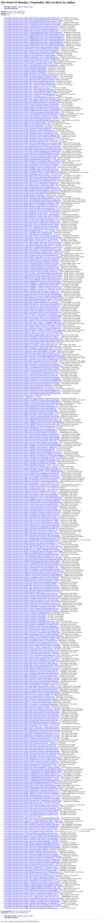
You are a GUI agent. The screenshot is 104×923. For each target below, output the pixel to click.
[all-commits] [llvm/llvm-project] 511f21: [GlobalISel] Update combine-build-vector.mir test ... (32, 169)
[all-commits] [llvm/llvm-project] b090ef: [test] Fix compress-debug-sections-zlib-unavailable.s (32, 335)
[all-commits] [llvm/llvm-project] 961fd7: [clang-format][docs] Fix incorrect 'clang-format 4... (32, 65)
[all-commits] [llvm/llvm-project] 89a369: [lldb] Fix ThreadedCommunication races (29, 666)
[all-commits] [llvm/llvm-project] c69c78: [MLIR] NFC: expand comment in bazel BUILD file (32, 214)
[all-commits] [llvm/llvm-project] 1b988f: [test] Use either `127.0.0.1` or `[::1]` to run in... (30, 492)
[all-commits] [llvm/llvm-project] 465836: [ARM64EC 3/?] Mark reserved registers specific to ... (32, 286)
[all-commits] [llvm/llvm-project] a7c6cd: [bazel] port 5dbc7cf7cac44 (24, 193)
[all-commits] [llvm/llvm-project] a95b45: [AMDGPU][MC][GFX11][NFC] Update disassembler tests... (34, 39)
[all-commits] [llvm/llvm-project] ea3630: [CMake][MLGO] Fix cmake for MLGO (28, 880)
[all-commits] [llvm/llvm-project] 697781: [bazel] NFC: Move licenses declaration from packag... (32, 209)
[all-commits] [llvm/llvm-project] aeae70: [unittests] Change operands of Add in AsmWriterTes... (32, 658)
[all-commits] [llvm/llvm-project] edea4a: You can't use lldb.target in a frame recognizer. (30, 55)
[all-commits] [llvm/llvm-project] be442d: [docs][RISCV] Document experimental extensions (31, 691)
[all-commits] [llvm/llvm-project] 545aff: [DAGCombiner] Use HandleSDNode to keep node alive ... (34, 250)
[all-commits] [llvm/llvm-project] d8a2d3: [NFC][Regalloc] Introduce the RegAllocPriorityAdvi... (33, 393)
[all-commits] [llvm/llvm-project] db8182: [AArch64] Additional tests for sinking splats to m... (32, 266)
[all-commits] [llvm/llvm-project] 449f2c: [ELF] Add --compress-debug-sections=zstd (29, 352)
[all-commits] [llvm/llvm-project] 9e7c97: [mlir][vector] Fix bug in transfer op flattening (30, 808)
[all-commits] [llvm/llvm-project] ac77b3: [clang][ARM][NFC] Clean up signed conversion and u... (33, 279)
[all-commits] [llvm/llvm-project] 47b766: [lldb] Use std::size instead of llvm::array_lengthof (31, 522)
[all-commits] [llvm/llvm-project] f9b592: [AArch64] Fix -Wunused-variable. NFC (28, 348)
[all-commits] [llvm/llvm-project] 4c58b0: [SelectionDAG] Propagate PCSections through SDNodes (33, 559)
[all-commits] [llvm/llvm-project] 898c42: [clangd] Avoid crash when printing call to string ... (31, 611)
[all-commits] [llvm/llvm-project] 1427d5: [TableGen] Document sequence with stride (29, 448)
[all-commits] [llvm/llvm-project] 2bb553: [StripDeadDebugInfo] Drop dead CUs (28, 159)
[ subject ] (26, 6)
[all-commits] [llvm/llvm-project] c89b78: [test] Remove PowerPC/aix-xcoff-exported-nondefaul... (33, 312)
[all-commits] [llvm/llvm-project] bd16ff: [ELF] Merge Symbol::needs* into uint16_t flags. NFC (32, 354)
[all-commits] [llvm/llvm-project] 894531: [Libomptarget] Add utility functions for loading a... (32, 509)
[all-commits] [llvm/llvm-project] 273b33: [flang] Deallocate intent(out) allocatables (29, 831)
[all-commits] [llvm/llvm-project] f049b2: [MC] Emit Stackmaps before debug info (28, 906)
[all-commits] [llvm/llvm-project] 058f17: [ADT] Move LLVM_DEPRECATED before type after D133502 (35, 357)
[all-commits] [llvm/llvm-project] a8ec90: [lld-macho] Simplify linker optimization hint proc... (32, 255)
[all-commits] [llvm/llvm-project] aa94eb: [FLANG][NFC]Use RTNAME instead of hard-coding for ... (34, 570)
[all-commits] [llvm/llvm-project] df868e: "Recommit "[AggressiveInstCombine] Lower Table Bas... (33, 276)
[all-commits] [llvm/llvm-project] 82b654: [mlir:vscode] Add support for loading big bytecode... (32, 717)
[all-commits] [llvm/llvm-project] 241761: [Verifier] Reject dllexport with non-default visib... (31, 309)
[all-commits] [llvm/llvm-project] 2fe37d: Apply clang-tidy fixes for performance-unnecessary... (32, 582)
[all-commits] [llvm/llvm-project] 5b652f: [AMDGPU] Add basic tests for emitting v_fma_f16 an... (33, 453)
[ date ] (31, 6)
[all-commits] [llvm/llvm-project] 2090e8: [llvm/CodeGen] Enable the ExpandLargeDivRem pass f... (33, 574)
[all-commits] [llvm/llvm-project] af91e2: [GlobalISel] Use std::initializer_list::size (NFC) (30, 61)
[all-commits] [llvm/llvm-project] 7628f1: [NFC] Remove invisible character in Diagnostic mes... (32, 222)
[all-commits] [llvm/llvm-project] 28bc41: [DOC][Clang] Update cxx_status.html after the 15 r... (32, 728)
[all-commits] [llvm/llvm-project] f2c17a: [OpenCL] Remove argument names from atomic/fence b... (33, 805)
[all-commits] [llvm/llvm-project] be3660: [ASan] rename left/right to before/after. (28, 385)
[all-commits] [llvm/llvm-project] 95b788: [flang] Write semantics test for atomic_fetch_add (31, 530)
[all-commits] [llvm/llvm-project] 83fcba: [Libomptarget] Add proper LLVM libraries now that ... (32, 513)
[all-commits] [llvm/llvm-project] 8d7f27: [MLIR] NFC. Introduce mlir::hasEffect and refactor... (32, 824)
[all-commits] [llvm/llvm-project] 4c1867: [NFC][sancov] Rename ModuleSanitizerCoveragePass (33, 847)
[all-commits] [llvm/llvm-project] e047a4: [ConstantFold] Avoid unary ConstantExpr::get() (31, 640)
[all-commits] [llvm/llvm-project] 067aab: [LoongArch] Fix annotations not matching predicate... (32, 401)
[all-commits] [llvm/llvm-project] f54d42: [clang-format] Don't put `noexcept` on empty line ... (32, 291)
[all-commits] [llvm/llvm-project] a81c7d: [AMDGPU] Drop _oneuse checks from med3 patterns (32, 525)
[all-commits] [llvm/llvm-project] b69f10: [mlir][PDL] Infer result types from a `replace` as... (31, 722)
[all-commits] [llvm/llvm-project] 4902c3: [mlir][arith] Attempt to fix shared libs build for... (31, 431)
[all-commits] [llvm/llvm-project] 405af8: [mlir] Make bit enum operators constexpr (29, 533)
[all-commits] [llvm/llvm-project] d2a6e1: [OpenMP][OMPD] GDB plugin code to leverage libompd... (34, 898)
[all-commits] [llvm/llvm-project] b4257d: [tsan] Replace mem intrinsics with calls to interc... (31, 838)
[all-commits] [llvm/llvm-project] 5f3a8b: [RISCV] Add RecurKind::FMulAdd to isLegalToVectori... (34, 247)
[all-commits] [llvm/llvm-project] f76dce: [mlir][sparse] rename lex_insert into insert (29, 138)
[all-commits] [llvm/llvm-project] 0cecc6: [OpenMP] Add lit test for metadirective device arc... (32, 187)
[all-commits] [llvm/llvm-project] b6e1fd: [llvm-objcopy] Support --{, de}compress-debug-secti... (33, 328)
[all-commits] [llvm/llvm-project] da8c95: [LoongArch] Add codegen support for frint (29, 405)
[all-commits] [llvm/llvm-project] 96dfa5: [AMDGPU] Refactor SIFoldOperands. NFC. (30, 450)
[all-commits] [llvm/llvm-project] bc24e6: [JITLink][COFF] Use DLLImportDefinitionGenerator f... (33, 801)
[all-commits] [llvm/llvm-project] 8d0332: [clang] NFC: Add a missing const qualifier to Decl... (32, 818)
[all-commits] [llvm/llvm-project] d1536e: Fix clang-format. (22, 483)
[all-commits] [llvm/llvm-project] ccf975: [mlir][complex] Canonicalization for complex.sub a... (32, 526)
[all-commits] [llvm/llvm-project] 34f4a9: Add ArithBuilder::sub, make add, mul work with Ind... (32, 478)
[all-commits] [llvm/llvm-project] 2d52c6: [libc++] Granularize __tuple (25, 96)
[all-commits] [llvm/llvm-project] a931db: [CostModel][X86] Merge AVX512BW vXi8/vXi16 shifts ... (34, 788)
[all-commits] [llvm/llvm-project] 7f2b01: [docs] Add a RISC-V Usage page (26, 684)
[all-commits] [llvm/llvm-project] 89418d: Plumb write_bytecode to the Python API (28, 580)
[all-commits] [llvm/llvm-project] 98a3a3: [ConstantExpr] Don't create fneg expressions (30, 639)
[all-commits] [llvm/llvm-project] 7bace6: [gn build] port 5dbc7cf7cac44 (25, 614)
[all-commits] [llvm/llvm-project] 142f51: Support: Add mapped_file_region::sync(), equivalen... (32, 709)
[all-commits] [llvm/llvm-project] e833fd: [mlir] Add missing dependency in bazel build (30, 102)
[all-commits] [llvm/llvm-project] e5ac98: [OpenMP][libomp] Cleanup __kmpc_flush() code (31, 489)
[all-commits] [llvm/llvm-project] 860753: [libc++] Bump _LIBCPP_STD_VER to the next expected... (34, 99)
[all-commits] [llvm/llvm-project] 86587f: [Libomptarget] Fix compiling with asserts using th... (32, 515)
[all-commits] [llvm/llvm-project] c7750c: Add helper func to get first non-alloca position (30, 759)
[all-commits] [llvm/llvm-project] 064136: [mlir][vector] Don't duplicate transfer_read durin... (31, 806)
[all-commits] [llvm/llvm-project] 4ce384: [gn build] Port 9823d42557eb (25, 70)
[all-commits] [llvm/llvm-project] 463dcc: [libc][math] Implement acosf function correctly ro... (32, 78)
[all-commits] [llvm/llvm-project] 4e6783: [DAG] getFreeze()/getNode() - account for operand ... (32, 767)
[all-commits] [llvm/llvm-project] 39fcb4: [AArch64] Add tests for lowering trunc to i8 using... (32, 377)
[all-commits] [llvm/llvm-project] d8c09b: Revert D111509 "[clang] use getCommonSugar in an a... (33, 346)
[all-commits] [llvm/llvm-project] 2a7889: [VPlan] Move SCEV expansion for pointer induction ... (33, 379)
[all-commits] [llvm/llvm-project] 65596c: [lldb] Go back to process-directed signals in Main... (32, 665)
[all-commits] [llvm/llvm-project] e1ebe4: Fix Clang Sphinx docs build (25, 122)
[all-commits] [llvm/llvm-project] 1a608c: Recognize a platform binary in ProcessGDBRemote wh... (33, 444)
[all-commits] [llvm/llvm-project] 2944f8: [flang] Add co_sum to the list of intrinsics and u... (31, 531)
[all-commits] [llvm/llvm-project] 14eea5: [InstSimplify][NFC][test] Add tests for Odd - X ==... (32, 229)
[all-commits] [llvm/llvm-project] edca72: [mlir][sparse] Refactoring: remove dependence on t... (32, 673)
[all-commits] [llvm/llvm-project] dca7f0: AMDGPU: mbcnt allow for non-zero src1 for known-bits (33, 257)
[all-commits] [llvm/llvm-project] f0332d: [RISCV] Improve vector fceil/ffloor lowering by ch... (32, 235)
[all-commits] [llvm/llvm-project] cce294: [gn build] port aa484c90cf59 (25, 618)
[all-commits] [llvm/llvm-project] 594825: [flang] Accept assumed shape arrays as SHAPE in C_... (33, 52)
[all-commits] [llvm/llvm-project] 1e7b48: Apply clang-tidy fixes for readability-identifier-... (31, 583)
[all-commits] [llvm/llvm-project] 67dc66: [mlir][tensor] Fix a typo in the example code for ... (31, 671)
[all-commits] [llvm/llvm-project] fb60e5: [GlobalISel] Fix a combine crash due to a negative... (32, 165)
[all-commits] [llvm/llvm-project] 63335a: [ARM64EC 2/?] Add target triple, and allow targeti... (32, 284)
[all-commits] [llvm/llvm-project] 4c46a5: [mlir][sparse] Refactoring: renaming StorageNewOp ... (33, 668)
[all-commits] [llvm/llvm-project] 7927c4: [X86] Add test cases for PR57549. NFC (28, 234)
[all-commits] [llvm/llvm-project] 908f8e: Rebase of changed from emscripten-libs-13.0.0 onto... (32, 735)
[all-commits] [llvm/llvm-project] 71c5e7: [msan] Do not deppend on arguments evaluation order (32, 860)
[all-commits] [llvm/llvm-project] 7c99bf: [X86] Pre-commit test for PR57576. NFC (29, 245)
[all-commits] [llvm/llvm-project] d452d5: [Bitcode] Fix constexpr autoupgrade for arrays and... (32, 644)
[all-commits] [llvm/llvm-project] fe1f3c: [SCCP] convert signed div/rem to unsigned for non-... (32, 748)
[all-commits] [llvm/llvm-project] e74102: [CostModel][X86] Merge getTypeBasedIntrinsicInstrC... (33, 780)
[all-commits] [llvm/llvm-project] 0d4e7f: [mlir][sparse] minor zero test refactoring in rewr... (31, 131)
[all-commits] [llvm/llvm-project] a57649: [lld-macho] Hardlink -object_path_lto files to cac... (32, 544)
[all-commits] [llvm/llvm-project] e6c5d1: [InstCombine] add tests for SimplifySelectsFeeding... (32, 751)
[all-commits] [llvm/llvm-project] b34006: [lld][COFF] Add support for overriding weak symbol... (33, 148)
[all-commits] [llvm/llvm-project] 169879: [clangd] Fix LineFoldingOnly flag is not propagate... (32, 416)
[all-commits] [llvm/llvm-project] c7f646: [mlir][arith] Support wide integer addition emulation (32, 439)
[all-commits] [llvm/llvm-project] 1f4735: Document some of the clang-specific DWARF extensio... (33, 144)
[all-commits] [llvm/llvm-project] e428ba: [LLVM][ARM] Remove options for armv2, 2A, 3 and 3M (33, 270)
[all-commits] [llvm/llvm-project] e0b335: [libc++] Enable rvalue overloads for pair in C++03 (31, 94)
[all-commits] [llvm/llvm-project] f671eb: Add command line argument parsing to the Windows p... (33, 201)
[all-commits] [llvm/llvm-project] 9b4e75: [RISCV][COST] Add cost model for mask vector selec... (33, 546)
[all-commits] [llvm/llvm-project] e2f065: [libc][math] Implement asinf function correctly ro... (32, 76)
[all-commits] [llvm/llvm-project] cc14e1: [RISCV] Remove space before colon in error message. (32, 244)
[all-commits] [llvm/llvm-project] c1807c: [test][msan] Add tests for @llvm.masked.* (29, 864)
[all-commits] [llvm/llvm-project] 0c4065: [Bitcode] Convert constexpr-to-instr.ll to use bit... (31, 642)
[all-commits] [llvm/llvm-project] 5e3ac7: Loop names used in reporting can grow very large (31, 442)
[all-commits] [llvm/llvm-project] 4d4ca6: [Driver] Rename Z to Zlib (24, 343)
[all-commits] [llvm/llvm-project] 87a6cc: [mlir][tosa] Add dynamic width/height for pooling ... (32, 609)
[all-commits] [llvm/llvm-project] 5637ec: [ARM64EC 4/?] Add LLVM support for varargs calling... (33, 287)
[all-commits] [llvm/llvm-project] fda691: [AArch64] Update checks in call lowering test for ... (32, 170)
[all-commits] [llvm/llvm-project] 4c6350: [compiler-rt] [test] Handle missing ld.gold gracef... (31, 827)
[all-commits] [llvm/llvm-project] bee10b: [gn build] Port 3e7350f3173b (25, 73)
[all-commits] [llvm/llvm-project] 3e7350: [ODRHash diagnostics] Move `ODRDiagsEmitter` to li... (33, 872)
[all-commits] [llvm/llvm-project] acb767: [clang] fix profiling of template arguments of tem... (31, 566)
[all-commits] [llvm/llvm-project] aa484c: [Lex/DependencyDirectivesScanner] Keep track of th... (33, 188)
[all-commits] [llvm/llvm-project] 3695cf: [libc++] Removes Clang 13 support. (27, 87)
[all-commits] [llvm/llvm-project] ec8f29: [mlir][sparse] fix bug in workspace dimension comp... (32, 135)
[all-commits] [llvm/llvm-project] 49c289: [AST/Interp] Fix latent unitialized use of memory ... (32, 336)
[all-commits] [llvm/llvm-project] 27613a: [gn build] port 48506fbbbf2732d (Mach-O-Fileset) (31, 624)
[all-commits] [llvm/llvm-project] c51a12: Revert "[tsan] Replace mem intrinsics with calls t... (31, 834)
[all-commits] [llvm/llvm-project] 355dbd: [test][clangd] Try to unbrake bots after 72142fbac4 (31, 865)
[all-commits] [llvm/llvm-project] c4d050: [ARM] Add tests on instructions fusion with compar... (32, 364)
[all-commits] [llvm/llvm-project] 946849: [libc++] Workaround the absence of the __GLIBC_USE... (33, 821)
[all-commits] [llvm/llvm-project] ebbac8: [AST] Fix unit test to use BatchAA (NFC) (29, 657)
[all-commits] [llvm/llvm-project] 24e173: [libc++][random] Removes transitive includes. (30, 91)
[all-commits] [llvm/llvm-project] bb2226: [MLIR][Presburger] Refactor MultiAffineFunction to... (33, 540)
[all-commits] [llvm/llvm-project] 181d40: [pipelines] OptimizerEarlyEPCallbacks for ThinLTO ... (33, 844)
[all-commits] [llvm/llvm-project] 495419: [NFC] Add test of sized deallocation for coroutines (31, 224)
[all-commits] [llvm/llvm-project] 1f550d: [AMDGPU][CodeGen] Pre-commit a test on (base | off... (33, 421)
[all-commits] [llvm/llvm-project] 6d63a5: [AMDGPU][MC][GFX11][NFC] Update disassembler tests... (34, 45)
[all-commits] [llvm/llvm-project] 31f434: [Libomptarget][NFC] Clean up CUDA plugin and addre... (33, 502)
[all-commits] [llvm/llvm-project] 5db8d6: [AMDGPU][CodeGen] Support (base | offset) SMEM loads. (34, 422)
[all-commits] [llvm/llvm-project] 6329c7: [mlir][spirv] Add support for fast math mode (30, 543)
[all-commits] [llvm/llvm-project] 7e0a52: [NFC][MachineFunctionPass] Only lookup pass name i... (33, 22)
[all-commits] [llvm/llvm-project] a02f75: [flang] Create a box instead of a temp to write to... (31, 829)
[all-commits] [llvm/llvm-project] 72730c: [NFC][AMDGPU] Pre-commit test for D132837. (31, 115)
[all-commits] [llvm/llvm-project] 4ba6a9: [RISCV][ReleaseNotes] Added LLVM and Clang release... (34, 149)
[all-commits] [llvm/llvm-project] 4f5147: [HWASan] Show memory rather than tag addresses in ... (33, 390)
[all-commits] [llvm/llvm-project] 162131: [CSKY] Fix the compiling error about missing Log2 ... (33, 891)
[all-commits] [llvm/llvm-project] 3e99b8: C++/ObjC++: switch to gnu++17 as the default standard (33, 331)
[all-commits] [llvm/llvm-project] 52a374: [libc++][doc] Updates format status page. (29, 89)
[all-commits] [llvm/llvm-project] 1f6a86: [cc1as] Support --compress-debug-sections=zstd (31, 344)
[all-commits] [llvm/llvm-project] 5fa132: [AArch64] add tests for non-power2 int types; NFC (31, 26)
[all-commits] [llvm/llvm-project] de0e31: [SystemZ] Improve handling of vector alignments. (31, 486)
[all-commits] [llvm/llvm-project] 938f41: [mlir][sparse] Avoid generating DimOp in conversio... (32, 678)
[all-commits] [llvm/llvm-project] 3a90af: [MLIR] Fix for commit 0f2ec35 (26, 213)
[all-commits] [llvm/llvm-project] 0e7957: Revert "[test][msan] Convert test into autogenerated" (32, 859)
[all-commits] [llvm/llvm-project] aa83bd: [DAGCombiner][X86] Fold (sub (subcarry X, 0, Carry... (33, 248)
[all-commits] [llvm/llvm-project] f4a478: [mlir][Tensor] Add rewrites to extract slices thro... (31, 206)
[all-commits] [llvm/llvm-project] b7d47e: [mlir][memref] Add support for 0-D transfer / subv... (32, 629)
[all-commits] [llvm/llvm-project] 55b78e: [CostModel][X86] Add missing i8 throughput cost (31, 782)
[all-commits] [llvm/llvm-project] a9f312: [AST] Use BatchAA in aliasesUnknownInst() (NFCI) (32, 655)
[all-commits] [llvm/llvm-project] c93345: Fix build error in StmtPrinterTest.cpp (27, 613)
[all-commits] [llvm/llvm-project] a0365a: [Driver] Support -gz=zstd (24, 333)
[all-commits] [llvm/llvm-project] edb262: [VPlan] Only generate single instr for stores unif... (31, 699)
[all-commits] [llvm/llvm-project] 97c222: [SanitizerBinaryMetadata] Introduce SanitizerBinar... (32, 562)
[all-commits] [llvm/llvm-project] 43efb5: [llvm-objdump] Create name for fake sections (30, 606)
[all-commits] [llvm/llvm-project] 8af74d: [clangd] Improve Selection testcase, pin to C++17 (31, 741)
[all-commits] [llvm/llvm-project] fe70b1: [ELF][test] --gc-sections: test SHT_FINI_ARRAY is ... (33, 305)
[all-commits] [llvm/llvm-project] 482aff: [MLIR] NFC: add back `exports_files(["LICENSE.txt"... (33, 216)
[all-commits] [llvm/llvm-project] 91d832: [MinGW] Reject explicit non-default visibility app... (32, 307)
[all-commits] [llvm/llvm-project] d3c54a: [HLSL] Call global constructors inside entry (29, 208)
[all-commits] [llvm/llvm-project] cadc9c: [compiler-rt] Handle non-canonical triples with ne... (32, 105)
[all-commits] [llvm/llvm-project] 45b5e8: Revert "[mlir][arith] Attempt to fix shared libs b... (31, 432)
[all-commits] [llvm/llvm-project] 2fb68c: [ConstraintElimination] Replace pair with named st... (32, 367)
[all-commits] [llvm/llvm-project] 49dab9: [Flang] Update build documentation (27, 683)
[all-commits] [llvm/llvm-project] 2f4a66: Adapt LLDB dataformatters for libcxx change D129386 (33, 143)
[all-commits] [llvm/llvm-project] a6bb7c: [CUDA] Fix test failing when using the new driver (31, 505)
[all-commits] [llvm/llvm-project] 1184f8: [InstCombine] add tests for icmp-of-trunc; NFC (30, 746)
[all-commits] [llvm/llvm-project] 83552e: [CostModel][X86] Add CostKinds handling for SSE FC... (33, 772)
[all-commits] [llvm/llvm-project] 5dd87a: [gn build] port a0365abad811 (25, 619)
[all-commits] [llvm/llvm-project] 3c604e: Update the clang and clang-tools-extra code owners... (32, 120)
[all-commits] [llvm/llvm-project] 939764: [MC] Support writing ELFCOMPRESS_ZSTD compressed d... (35, 323)
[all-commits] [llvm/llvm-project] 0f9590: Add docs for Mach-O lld (24, 592)
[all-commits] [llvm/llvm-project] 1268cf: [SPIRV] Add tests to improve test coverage (29, 185)
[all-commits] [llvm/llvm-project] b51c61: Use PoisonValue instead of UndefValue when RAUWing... (34, 551)
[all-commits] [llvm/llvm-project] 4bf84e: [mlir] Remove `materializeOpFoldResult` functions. (32, 154)
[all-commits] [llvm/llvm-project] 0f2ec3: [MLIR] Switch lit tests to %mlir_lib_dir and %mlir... (32, 211)
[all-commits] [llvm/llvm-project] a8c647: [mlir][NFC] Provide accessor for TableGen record (31, 359)
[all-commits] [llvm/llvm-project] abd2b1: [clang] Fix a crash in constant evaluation (28, 893)
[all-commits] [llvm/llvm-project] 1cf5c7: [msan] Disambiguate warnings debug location (30, 851)
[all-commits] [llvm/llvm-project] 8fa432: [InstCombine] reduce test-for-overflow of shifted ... (32, 811)
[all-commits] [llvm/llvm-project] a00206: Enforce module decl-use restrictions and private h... (32, 713)
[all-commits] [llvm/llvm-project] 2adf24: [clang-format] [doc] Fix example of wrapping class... (32, 292)
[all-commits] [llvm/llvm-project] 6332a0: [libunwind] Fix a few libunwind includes (29, 731)
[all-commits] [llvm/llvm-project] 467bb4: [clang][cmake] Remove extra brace (27, 601)
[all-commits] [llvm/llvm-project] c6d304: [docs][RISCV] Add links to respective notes (30, 697)
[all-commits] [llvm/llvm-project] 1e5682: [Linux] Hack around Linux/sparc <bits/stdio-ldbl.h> (32, 104)
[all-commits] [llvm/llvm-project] (14, 396)
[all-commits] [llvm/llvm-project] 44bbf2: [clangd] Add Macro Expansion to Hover (28, 252)
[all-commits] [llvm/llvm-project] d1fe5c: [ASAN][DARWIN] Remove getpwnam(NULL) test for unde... (35, 113)
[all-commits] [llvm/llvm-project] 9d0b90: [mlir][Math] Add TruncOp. (25, 465)
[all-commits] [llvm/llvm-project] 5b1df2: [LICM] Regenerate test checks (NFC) (28, 653)
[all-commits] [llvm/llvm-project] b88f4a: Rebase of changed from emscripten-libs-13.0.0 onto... (32, 736)
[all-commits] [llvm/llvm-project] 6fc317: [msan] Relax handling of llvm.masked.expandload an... (33, 856)
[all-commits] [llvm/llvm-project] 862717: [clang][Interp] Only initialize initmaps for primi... (31, 814)
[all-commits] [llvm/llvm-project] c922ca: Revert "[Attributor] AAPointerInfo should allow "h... (32, 476)
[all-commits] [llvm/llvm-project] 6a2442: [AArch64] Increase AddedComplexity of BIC (30, 157)
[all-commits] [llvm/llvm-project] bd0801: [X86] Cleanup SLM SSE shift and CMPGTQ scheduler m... (34, 769)
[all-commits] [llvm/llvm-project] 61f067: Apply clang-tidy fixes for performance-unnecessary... (32, 588)
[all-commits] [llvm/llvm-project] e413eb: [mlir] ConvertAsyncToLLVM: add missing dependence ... (33, 294)
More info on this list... (11, 8)
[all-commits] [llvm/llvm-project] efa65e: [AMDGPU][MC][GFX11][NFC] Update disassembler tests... (34, 40)
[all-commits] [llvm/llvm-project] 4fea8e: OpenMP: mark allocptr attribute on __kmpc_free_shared (33, 190)
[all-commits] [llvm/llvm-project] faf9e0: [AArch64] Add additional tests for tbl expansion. (31, 370)
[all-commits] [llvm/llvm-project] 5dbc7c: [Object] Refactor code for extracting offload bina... (31, 496)
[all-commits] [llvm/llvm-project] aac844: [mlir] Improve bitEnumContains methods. (29, 413)
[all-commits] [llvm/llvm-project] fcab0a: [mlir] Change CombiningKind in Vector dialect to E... (32, 660)
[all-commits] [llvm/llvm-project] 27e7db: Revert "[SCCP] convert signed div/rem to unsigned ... (32, 369)
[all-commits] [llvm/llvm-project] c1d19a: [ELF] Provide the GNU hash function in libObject (31, 494)
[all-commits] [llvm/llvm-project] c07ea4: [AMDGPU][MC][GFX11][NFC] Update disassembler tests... (34, 44)
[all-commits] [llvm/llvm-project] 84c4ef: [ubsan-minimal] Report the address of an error (30, 418)
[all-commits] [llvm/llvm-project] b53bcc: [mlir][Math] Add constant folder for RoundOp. (30, 463)
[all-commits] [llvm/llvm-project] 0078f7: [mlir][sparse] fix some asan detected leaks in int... (31, 139)
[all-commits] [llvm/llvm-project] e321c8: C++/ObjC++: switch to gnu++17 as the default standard (33, 315)
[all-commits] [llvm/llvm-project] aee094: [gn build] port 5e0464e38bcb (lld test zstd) (29, 621)
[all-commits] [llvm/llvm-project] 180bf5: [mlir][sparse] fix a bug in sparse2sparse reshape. (31, 676)
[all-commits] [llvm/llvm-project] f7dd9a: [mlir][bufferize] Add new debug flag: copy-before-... (32, 579)
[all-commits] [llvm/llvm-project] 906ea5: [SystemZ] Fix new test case (25, 487)
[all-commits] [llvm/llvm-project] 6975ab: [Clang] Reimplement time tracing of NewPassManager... (33, 32)
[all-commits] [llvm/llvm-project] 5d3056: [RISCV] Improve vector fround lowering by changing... (33, 237)
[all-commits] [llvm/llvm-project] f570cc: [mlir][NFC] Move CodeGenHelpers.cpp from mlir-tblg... (33, 905)
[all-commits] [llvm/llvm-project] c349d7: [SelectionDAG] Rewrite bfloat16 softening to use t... (32, 192)
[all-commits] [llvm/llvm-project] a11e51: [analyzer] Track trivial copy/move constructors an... (32, 50)
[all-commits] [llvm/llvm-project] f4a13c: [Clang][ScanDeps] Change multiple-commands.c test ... (33, 200)
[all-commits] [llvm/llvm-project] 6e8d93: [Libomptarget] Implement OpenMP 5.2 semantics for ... (33, 512)
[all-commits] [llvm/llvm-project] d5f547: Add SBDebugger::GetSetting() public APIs (29, 53)
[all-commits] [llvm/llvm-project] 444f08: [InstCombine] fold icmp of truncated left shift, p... (31, 756)
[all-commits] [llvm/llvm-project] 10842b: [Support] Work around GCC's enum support (30, 325)
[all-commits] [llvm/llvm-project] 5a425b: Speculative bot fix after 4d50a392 (27, 705)
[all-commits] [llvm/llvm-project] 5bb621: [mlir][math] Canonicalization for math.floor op (30, 528)
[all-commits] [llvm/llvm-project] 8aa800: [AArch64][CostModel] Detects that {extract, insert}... (32, 598)
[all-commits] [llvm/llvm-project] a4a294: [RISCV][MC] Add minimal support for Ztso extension (33, 687)
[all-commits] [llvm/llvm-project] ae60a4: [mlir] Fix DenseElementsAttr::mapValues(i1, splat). (32, 203)
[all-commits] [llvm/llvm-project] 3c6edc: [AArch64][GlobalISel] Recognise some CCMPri (31, 265)
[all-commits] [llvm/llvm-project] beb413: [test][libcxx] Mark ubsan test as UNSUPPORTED (31, 839)
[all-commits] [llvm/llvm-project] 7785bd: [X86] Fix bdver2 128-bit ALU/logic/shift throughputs (32, 785)
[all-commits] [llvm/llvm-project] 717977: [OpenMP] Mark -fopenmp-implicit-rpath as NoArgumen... (34, 635)
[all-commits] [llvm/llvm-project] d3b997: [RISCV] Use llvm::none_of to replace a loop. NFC (32, 240)
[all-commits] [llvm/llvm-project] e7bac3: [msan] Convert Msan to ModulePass (27, 841)
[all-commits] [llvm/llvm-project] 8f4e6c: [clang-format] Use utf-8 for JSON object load (30, 180)
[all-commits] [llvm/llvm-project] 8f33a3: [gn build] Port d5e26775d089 (25, 66)
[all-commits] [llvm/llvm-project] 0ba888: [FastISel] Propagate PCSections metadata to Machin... (32, 561)
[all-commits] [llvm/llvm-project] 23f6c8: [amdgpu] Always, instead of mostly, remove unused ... (32, 484)
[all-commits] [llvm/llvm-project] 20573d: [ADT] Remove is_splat (24, 427)
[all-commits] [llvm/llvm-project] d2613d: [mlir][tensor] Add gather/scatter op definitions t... (31, 626)
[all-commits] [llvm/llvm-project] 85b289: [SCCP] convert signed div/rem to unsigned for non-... (32, 753)
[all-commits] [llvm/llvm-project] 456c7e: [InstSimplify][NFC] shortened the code (28, 232)
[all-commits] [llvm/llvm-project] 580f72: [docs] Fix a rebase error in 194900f (27, 694)
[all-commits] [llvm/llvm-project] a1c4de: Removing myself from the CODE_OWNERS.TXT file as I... (34, 297)
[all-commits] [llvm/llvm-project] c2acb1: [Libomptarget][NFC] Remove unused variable (30, 517)
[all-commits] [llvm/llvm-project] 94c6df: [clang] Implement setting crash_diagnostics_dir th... (32, 567)
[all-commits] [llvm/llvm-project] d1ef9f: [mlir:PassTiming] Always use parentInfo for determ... (32, 720)
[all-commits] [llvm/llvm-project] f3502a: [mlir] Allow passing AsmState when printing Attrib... (32, 715)
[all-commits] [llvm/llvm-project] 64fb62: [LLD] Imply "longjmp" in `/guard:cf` (27, 707)
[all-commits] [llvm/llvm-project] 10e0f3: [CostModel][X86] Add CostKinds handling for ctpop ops (33, 775)
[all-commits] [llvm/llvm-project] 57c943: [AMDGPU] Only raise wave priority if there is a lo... (32, 424)
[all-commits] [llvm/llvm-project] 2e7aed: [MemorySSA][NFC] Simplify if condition (29, 79)
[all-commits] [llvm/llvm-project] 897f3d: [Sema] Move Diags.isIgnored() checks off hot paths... (32, 740)
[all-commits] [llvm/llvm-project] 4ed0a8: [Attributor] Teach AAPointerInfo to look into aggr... (32, 474)
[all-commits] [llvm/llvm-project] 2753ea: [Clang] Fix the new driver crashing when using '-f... (32, 504)
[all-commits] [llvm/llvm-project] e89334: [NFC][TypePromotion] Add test (26, 743)
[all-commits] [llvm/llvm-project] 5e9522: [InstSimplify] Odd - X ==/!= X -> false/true (29, 231)
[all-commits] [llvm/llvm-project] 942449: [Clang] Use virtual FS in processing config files (31, 761)
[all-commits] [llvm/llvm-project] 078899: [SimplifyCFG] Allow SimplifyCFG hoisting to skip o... (33, 603)
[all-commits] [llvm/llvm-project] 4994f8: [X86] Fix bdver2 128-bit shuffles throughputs (30, 787)
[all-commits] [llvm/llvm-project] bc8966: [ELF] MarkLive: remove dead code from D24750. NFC (33, 304)
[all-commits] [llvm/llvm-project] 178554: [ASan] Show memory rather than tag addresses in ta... (32, 392)
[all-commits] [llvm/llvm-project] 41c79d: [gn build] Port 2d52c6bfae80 (25, 68)
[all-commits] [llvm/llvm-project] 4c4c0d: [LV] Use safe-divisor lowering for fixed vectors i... (31, 689)
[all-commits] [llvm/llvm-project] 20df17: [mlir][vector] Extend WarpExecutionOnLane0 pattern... (33, 632)
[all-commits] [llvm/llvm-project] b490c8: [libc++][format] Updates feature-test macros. (30, 81)
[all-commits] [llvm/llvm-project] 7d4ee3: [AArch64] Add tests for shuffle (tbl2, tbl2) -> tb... (31, 374)
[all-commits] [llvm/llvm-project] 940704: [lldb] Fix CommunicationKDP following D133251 (31, 261)
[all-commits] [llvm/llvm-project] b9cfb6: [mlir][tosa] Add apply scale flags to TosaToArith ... (31, 271)
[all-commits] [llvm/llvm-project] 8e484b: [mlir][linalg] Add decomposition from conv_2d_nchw (32, 796)
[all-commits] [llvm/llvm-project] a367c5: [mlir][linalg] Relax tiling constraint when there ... (31, 409)
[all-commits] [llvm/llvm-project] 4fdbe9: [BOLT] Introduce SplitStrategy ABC (27, 300)
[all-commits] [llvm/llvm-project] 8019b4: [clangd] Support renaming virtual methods (29, 822)
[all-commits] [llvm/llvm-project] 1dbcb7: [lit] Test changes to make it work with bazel (29, 219)
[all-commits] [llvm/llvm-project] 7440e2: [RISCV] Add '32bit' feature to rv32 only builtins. (31, 239)
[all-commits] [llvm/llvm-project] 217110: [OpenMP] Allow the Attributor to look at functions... (32, 473)
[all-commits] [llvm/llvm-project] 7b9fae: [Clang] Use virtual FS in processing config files (30, 764)
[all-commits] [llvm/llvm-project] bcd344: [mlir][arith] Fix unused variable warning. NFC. (30, 440)
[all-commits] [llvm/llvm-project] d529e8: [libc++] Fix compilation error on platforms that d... (32, 548)
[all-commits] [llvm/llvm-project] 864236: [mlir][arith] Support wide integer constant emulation (32, 437)
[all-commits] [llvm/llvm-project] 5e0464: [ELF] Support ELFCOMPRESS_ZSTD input (30, 351)
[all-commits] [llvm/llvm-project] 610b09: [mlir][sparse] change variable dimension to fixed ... (32, 133)
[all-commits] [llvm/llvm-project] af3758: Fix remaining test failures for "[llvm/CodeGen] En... (32, 577)
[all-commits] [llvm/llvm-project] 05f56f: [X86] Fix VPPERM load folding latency (28, 783)
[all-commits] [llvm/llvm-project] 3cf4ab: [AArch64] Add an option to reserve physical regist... (32, 900)
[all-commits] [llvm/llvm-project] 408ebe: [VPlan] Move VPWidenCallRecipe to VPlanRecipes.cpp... (34, 366)
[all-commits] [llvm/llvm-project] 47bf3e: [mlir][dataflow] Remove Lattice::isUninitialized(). (31, 890)
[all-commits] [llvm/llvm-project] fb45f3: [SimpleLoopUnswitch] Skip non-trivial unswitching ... (32, 730)
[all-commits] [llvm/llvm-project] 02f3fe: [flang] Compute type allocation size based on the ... (31, 790)
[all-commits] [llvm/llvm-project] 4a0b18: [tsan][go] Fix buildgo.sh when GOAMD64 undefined (32, 836)
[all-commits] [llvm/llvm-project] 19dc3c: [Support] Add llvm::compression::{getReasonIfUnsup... (33, 320)
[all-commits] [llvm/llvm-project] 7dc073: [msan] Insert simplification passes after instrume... (31, 854)
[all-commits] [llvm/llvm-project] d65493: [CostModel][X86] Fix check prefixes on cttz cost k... (32, 777)
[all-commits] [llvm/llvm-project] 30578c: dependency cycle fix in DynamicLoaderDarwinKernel (32, 445)
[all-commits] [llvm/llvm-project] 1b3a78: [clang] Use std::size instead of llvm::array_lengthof (32, 523)
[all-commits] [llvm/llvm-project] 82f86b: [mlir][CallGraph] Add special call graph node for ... (32, 908)
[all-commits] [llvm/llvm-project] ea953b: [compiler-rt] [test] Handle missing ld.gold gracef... (31, 595)
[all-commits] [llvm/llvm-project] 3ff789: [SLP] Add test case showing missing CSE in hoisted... (32, 382)
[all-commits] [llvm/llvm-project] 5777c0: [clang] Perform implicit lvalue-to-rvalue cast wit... (31, 813)
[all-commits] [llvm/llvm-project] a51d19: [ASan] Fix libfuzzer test (24, 387)
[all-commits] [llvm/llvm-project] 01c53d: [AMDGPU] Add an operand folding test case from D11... (33, 452)
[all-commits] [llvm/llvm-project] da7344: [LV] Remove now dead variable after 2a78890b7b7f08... (33, 380)
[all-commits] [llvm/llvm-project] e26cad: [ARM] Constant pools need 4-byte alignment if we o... (33, 58)
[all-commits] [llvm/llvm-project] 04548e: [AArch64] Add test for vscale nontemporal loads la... (32, 883)
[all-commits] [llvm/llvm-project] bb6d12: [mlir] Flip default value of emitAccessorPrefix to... (32, 718)
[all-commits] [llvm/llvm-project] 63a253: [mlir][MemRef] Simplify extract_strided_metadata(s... (33, 100)
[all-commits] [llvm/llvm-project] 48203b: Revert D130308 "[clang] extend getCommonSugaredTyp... (34, 339)
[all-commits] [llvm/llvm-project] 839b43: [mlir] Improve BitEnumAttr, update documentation (32, 535)
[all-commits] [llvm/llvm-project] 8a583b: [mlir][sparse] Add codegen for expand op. (29, 196)
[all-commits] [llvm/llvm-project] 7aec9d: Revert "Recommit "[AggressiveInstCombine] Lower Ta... (33, 274)
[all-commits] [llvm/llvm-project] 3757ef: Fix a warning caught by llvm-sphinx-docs (29, 696)
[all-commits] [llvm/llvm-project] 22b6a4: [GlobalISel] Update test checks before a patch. (30, 167)
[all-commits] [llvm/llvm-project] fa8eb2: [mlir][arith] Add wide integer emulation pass (30, 429)
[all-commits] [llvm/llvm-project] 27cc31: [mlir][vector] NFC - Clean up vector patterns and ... (32, 631)
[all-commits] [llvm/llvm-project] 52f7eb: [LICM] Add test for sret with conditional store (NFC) (32, 650)
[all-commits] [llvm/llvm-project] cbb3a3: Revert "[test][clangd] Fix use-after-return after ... (31, 870)
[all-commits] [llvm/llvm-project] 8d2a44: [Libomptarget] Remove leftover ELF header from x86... (33, 510)
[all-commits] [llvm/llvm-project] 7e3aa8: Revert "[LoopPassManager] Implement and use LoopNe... (34, 19)
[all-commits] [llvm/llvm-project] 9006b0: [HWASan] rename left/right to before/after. (29, 388)
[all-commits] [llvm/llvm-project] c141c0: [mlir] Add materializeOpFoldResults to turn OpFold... (32, 152)
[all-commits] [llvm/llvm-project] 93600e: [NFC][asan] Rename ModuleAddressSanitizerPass (31, 843)
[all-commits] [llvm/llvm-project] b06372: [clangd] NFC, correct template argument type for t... (32, 414)
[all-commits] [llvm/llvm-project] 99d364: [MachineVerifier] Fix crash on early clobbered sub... (32, 258)
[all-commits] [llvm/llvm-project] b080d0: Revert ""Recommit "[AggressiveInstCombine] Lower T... (33, 278)
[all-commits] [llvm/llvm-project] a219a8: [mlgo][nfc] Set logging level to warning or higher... (32, 600)
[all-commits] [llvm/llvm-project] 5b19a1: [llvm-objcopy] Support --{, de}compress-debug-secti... (33, 322)
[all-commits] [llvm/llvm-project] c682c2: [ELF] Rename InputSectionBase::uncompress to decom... (33, 349)
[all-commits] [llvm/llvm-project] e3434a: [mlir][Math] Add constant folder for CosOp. (29, 458)
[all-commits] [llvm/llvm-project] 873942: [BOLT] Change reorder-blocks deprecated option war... (33, 177)
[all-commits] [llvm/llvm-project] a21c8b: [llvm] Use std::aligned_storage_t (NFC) (28, 63)
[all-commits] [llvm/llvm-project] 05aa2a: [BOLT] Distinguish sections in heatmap (28, 299)
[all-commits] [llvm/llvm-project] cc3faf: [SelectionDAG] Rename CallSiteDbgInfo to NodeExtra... (33, 557)
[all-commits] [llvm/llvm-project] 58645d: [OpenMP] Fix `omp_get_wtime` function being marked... (33, 497)
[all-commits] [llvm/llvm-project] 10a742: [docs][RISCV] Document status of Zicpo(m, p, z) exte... (33, 686)
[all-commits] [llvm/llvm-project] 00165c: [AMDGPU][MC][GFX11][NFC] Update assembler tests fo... (34, 34)
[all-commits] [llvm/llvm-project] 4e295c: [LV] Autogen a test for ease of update (28, 702)
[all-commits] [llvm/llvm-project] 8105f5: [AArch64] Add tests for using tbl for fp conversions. (32, 372)
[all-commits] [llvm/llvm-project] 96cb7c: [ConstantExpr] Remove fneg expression (28, 648)
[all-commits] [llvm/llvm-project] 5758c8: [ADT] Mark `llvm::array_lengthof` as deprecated (31, 468)
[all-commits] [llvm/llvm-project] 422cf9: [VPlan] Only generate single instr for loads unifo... (31, 375)
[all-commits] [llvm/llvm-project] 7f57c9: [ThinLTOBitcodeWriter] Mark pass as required (30, 21)
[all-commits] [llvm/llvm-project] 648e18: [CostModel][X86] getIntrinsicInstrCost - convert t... (32, 779)
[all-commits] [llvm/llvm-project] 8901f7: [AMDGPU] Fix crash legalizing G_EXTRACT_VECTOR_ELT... (36, 457)
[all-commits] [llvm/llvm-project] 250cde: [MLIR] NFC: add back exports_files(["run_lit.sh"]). (32, 218)
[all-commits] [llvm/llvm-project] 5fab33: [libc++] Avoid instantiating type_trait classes (30, 97)
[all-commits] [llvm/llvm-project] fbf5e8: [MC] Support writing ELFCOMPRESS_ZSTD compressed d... (35, 330)
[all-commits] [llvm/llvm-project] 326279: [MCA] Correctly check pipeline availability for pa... (32, 183)
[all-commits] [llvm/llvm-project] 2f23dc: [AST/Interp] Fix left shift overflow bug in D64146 (31, 338)
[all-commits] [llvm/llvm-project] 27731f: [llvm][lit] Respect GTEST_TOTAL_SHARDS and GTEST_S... (35, 471)
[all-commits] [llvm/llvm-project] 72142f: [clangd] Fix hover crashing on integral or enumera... (32, 47)
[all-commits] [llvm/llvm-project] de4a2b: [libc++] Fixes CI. (22, 86)
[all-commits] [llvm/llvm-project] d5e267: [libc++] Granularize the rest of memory (28, 92)
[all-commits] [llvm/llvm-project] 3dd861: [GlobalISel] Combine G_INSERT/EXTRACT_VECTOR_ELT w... (36, 172)
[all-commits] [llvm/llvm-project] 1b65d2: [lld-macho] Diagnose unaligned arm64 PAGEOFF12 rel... (34, 253)
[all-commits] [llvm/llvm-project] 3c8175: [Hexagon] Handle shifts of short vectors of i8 (30, 538)
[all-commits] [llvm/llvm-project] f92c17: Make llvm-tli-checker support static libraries (30, 661)
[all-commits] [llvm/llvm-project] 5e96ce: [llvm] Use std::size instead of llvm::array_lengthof (31, 520)
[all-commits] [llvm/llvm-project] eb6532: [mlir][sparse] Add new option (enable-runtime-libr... (32, 679)
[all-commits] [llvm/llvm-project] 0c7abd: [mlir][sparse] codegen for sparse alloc (28, 128)
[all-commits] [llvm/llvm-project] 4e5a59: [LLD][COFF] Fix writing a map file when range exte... (33, 564)
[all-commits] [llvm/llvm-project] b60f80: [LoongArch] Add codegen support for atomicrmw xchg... (33, 403)
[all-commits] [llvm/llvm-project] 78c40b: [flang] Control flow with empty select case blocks (31, 117)
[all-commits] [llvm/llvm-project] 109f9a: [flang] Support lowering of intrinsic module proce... (32, 681)
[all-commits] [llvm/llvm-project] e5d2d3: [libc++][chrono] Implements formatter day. (29, 83)
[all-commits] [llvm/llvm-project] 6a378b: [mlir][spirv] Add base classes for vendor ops (30, 426)
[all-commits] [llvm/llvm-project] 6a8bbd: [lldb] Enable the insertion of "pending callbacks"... (31, 663)
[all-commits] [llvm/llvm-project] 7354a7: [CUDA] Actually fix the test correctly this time (30, 507)
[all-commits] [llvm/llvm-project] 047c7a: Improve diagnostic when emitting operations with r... (32, 826)
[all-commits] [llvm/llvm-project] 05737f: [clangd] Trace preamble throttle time (27, 738)
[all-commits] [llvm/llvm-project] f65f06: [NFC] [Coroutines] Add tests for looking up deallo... (32, 226)
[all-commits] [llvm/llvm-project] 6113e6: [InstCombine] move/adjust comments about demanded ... (33, 757)
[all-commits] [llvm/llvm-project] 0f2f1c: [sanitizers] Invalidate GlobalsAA (26, 849)
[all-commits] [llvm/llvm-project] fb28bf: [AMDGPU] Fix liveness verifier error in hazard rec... (32, 793)
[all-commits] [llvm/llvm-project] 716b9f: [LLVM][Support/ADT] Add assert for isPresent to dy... (33, 164)
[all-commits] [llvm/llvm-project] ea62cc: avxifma (19, 395)
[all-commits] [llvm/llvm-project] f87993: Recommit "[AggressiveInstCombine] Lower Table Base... (33, 273)
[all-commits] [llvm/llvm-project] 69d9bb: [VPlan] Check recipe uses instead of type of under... (32, 383)
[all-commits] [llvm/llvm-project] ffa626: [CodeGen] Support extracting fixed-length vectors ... (32, 31)
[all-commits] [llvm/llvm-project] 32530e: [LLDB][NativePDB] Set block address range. (30, 886)
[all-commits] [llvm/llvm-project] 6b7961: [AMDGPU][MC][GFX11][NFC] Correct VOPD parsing (33, 42)
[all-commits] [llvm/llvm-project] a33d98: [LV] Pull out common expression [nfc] (28, 700)
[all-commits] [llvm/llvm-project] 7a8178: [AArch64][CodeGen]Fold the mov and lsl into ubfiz (32, 162)
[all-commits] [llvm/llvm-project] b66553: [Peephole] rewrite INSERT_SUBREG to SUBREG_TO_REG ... (35, 161)
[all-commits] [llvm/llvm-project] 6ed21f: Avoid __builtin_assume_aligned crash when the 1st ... (32, 896)
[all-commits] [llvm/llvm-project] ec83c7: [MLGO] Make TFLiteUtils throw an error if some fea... (33, 146)
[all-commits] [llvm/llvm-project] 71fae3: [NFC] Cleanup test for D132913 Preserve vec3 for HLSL (33, 875)
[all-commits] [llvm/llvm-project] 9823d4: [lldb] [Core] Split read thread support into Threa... (31, 593)
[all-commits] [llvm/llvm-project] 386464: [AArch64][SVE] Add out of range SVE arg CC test (32, 572)
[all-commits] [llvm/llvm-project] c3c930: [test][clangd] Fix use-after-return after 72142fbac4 (31, 869)
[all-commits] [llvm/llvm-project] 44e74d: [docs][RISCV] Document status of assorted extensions (33, 692)
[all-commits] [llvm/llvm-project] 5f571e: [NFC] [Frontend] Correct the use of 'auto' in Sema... (32, 227)
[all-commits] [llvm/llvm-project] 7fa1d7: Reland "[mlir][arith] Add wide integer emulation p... (32, 435)
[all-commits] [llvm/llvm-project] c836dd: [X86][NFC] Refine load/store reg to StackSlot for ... (32, 903)
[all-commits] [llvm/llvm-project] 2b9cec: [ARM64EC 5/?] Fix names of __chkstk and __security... (33, 289)
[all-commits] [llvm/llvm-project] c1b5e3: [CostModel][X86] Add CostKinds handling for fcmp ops (33, 770)
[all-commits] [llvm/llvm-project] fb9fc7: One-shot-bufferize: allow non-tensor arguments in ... (32, 479)
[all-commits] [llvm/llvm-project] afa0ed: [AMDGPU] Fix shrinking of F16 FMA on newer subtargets (34, 455)
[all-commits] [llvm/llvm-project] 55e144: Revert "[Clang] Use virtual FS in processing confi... (32, 762)
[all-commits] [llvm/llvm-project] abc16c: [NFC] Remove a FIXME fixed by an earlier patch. (31, 878)
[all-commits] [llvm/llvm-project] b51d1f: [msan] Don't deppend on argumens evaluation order (32, 862)
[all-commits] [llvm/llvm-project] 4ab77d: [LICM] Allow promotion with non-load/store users (31, 652)
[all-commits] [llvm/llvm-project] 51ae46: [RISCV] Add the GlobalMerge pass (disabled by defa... (33, 151)
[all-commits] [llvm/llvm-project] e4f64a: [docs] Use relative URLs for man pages (28, 126)
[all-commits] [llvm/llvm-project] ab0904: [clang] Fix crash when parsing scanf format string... (32, 107)
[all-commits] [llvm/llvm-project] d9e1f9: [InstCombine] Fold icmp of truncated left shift (30, 754)
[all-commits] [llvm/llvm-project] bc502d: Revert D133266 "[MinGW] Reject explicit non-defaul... (33, 317)
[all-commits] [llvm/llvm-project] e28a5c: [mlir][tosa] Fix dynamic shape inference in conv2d (31, 182)
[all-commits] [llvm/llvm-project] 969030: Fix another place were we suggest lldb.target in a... (31, 57)
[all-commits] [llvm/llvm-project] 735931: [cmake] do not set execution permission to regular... (32, 112)
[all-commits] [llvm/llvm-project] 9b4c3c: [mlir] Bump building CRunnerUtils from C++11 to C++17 (34, 198)
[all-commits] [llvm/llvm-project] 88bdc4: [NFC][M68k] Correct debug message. (28, 766)
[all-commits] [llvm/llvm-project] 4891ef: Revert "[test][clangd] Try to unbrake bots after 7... (31, 867)
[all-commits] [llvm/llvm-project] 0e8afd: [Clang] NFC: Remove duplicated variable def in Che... (32, 29)
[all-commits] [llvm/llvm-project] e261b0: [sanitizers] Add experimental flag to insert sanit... (31, 852)
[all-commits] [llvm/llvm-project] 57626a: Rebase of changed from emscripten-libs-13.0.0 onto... (32, 733)
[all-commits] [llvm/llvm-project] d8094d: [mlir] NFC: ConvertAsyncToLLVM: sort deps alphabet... (33, 296)
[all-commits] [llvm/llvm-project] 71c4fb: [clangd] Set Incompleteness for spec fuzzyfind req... (32, 895)
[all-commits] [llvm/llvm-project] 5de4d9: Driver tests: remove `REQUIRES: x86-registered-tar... (33, 549)
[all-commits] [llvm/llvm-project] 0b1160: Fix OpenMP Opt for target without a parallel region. (32, 400)
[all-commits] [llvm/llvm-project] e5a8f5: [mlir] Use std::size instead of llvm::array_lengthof (31, 518)
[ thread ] (19, 6)
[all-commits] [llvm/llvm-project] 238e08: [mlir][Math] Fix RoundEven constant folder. (30, 461)
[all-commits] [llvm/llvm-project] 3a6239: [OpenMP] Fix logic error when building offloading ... (32, 500)
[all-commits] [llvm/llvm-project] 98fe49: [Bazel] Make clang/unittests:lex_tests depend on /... (32, 313)
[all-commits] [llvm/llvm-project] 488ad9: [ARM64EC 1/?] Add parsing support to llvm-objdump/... (33, 283)
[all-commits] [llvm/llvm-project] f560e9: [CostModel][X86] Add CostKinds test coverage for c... (33, 774)
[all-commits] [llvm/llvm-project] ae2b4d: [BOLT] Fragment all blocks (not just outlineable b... (32, 302)
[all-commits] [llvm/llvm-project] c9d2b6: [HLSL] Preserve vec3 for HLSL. (26, 873)
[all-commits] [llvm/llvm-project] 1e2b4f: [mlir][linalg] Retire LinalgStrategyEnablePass (30, 408)
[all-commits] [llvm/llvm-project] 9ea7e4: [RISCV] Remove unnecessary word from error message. (33, 242)
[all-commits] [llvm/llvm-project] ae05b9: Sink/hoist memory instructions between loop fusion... (32, 18)
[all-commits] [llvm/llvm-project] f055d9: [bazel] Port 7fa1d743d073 (24, 195)
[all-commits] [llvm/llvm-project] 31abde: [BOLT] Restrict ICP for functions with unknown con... (33, 179)
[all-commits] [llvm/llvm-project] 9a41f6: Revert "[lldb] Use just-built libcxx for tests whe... (31, 362)
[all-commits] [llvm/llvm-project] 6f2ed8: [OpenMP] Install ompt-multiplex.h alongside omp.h (32, 110)
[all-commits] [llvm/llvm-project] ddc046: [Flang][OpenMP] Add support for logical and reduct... (32, 281)
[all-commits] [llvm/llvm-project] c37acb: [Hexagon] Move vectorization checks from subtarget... (33, 536)
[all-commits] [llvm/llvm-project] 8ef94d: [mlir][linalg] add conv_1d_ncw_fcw (27, 795)
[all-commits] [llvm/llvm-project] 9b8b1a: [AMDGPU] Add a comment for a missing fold (30, 447)
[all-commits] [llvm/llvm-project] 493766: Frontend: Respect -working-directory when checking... (33, 800)
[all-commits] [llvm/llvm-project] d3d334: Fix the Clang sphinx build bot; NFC (27, 123)
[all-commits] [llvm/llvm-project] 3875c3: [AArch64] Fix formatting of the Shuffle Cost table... (32, 268)
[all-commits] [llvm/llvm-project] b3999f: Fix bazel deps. (21, 725)
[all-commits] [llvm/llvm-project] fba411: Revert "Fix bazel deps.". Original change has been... (32, 727)
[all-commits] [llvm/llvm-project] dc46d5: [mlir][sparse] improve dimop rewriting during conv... (32, 136)
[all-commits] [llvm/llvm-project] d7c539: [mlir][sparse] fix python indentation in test (29, 130)
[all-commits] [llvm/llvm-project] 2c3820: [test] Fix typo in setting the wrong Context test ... (31, 491)
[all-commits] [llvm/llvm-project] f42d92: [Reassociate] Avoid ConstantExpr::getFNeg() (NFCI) (32, 637)
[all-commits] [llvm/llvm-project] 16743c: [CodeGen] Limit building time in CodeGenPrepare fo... (33, 901)
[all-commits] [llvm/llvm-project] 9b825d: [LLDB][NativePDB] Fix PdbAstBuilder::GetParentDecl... (34, 885)
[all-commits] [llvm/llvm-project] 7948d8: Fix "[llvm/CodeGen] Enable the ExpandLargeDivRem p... (34, 575)
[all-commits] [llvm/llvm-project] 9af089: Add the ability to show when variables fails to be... (31, 406)
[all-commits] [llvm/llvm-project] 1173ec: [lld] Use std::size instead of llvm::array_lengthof (31, 466)
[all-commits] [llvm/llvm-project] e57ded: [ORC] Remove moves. (23, 803)
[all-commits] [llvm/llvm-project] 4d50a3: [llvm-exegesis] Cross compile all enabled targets (31, 704)
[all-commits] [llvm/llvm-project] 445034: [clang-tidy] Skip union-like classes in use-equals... (31, 156)
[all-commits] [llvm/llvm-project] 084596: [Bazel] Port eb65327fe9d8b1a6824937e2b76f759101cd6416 (34, 356)
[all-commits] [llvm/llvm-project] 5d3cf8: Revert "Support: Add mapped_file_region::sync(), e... (32, 710)
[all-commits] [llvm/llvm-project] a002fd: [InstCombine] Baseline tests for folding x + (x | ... (31, 553)
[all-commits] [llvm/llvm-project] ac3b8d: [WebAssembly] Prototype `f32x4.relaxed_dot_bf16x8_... (33, 809)
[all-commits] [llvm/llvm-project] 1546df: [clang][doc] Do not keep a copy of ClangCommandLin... (33, 109)
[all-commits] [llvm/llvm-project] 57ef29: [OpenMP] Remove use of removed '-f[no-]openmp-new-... (34, 499)
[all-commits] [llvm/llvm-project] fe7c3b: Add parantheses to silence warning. (27, 174)
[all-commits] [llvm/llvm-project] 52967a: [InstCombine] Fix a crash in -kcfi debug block (30, 744)
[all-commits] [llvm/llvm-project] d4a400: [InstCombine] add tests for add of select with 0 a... (31, 749)
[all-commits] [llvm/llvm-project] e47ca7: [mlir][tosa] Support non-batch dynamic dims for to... (32, 608)
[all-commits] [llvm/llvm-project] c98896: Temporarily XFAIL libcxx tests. (26, 141)
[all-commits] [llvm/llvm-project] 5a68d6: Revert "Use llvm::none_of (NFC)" (27, 60)
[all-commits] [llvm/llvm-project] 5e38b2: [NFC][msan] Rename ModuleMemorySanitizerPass (32, 846)
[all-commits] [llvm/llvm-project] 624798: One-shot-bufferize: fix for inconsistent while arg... (31, 481)
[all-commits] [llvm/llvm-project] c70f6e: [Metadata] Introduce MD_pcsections (27, 556)
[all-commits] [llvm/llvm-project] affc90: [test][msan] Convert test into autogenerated (29, 857)
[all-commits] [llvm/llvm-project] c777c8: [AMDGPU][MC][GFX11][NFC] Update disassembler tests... (34, 37)
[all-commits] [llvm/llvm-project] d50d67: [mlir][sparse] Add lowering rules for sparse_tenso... (32, 670)
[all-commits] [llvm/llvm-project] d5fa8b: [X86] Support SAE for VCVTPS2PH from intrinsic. (32, 398)
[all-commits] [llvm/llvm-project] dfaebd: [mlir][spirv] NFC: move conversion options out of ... (32, 541)
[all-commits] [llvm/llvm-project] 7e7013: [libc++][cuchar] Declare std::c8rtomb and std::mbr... (32, 819)
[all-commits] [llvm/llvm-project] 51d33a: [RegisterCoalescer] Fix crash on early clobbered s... (32, 260)
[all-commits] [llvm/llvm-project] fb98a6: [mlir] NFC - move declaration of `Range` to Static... (32, 205)
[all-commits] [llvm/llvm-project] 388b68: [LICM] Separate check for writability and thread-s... (32, 634)
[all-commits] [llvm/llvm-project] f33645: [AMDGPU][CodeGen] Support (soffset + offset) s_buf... (33, 419)
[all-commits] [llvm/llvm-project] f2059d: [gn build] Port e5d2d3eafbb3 (25, 71)
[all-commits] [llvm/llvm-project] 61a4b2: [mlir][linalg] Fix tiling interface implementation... (31, 411)
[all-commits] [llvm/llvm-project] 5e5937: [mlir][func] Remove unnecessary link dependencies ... (32, 434)
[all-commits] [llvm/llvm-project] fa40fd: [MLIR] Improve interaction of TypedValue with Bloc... (32, 712)
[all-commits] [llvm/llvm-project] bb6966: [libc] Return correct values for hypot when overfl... (32, 74)
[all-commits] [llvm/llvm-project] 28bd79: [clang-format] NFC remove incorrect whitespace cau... (33, 605)
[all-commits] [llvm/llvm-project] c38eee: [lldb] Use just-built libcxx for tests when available (31, 361)
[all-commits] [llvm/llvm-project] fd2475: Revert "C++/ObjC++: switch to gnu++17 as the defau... (33, 647)
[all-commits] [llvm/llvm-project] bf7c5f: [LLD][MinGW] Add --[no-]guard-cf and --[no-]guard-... (33, 24)
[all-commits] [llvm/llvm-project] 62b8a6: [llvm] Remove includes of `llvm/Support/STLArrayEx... (33, 470)
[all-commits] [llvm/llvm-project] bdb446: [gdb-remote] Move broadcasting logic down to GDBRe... (33, 596)
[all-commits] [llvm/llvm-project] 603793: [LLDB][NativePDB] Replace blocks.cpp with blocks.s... (33, 888)
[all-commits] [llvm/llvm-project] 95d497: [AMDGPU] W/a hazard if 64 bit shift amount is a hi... (32, 792)
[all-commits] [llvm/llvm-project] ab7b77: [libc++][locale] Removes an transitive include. (30, 84)
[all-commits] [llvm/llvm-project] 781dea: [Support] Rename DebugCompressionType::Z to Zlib (32, 341)
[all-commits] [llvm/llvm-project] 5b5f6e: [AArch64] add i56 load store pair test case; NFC (31, 27)
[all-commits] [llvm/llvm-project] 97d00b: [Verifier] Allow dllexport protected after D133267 (31, 310)
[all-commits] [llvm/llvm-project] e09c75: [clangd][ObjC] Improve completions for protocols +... (32, 263)
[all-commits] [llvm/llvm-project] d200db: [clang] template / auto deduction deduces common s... (32, 569)
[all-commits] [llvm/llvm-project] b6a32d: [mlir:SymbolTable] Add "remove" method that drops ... (33, 723)
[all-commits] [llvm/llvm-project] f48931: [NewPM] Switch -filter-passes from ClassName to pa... (33, 318)
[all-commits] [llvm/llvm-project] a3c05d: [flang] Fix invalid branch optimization (28, 118)
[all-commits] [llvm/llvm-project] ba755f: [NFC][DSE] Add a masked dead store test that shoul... (32, 590)
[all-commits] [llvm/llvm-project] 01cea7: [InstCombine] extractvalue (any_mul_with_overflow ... (33, 882)
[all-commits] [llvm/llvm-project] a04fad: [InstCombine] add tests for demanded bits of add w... (32, 554)
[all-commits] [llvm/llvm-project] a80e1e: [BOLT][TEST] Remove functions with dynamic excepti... (33, 175)
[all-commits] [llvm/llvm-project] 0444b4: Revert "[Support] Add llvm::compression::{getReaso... (33, 645)
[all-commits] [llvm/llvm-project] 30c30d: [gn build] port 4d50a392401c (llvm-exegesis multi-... (32, 622)
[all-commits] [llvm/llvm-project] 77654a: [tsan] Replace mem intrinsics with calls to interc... (31, 833)
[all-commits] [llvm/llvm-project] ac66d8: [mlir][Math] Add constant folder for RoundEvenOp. (32, 460)
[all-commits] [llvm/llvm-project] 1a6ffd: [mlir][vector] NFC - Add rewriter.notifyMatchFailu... (32, 627)
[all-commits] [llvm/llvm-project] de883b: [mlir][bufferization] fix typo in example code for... (31, 674)
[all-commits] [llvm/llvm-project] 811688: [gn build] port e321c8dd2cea (25, 616)
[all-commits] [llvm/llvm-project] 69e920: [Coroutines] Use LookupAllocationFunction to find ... (32, 221)
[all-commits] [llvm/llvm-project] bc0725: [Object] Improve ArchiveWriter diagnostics (29, 877)
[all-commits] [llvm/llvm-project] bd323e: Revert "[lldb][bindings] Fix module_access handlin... (32, 798)
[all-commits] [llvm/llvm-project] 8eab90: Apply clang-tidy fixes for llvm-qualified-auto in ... (31, 585)
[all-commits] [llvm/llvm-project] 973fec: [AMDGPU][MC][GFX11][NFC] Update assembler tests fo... (34, 35)
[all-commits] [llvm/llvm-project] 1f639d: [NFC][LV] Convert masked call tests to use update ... (32, 48)
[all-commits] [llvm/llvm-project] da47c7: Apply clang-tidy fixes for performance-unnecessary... (32, 587)
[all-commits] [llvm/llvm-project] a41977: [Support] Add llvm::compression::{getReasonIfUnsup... (33, 326)
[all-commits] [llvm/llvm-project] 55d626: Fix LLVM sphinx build (23, 125)
